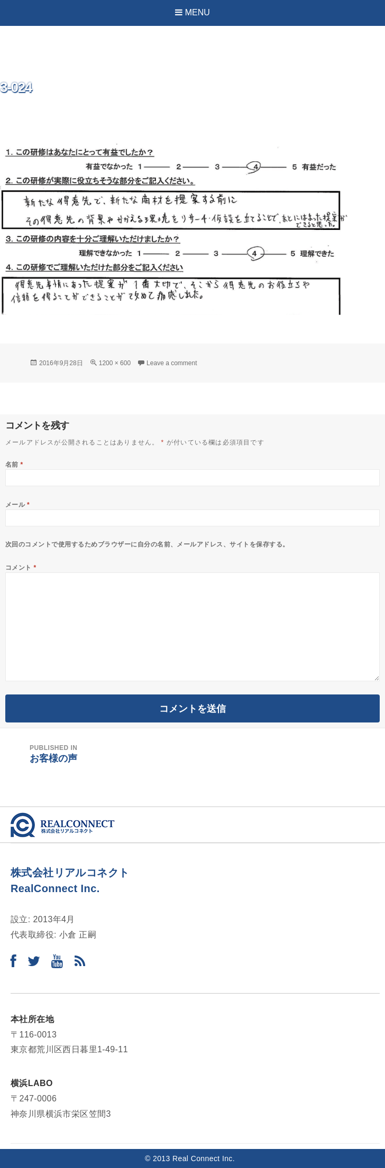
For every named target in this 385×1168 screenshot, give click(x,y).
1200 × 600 (115, 363)
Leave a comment (171, 363)
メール (17, 504)
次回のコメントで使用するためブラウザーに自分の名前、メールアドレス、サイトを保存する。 (147, 544)
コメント (20, 567)
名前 (14, 464)
